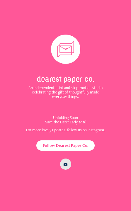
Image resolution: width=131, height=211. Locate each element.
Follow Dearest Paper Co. (65, 145)
